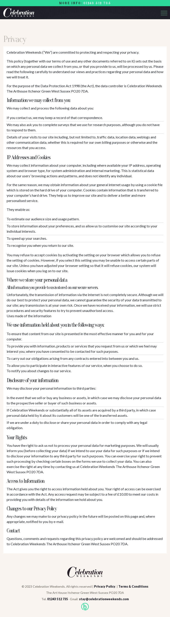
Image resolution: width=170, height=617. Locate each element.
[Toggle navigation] (164, 13)
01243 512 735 (97, 3)
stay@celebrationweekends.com (104, 599)
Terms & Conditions (133, 586)
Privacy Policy (104, 586)
